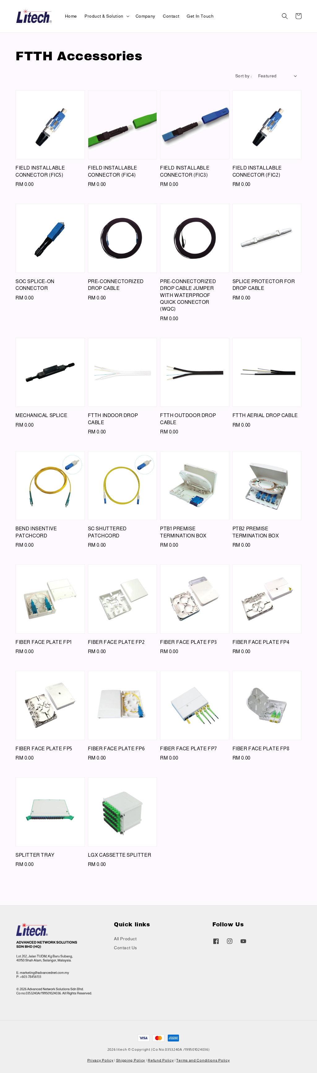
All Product (125, 938)
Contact (171, 16)
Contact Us (125, 947)
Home (71, 16)
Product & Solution (104, 16)
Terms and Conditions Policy (203, 1060)
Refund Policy (161, 1060)
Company (145, 16)
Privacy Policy (100, 1060)
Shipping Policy (130, 1060)
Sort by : (243, 75)
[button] (285, 16)
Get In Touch (200, 16)
